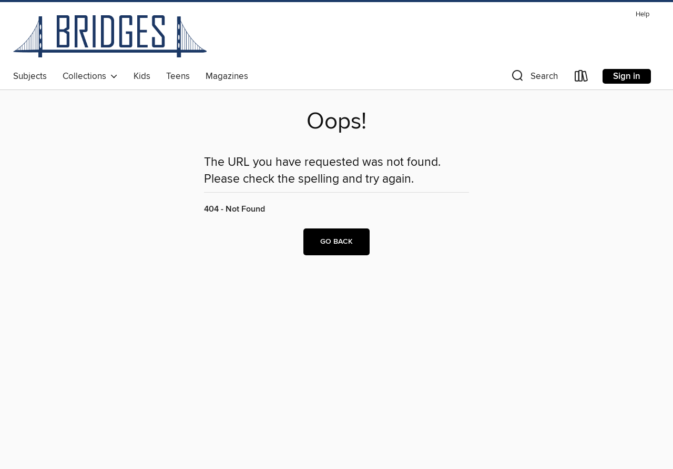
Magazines (227, 76)
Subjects (30, 76)
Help (642, 14)
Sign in (626, 76)
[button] (534, 78)
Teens (178, 76)
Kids (142, 76)
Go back (336, 241)
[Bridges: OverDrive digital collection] (110, 36)
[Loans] (581, 78)
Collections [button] (90, 76)
